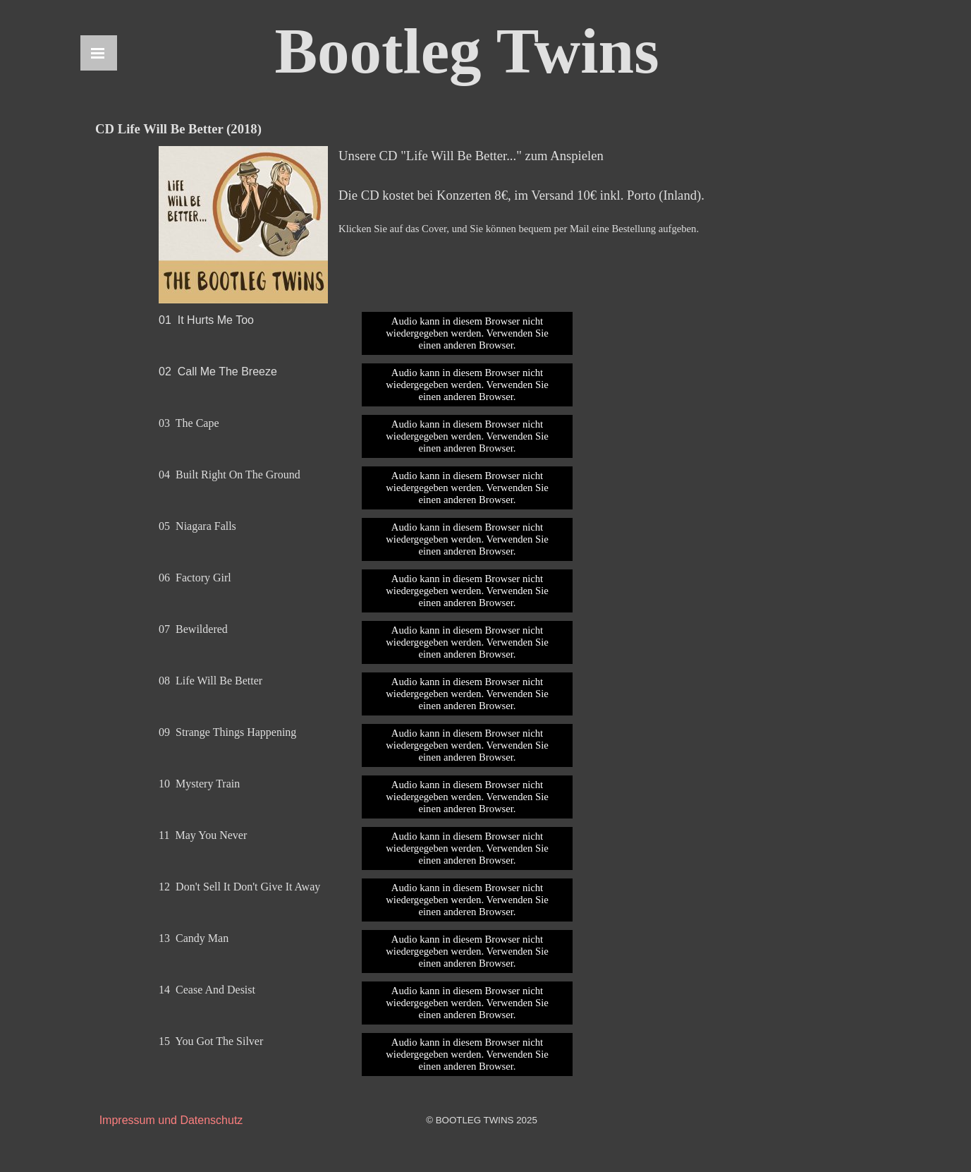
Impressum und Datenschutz (171, 1120)
